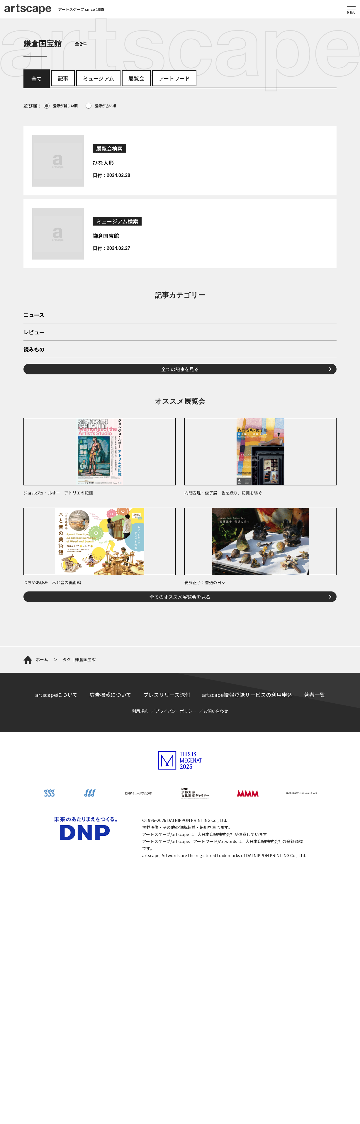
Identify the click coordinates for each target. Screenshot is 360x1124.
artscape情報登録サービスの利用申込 (247, 905)
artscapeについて (56, 905)
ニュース (33, 397)
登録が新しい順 (61, 106)
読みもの (34, 432)
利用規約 (140, 922)
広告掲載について (110, 905)
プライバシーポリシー (175, 922)
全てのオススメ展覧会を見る (180, 678)
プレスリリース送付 (166, 905)
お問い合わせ (215, 922)
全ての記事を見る (180, 451)
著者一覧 (314, 905)
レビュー (34, 414)
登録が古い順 (101, 106)
